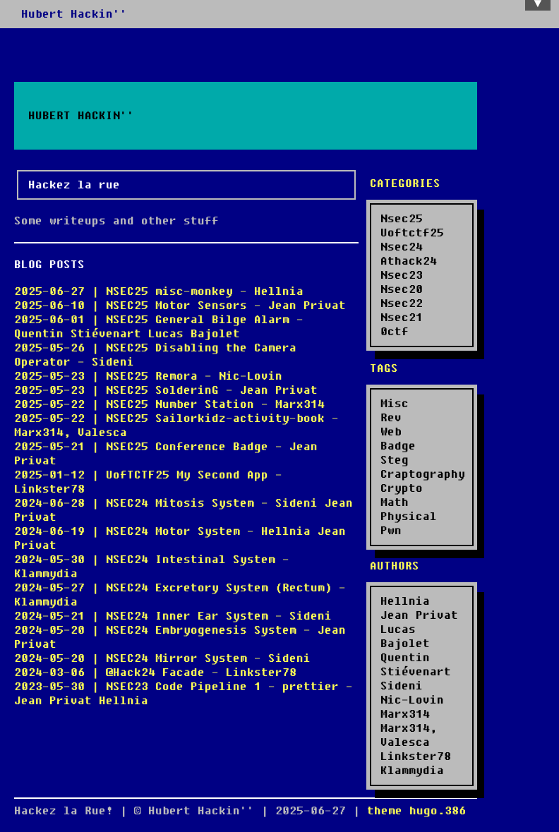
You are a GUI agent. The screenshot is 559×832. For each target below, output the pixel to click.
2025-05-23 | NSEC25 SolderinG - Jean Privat (166, 390)
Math (394, 502)
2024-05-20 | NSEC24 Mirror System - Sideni (162, 658)
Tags (384, 368)
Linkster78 (415, 756)
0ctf (394, 332)
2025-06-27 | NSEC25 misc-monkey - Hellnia (158, 291)
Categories (405, 183)
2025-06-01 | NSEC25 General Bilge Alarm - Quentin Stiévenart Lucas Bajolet (158, 327)
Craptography (422, 474)
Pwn (391, 531)
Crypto (401, 488)
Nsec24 (401, 247)
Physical (408, 517)
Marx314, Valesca (408, 735)
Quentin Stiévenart (415, 665)
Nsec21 (401, 318)
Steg (394, 460)
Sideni (401, 686)
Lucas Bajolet (405, 636)
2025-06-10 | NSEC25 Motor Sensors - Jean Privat (180, 306)
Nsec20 (401, 289)
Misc (394, 404)
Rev (391, 418)
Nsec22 (401, 303)
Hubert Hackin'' (74, 14)
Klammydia (412, 771)
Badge (398, 446)
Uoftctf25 (412, 233)
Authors (394, 566)
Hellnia (405, 601)
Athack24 (408, 261)
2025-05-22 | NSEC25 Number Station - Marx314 (169, 404)
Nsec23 (401, 275)
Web (391, 432)
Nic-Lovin (412, 700)
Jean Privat (419, 615)
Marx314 (405, 714)
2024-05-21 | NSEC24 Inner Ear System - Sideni (173, 616)
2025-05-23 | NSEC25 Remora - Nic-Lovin (148, 376)
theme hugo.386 (416, 811)
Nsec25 (401, 219)
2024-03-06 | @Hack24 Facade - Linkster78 (155, 672)
